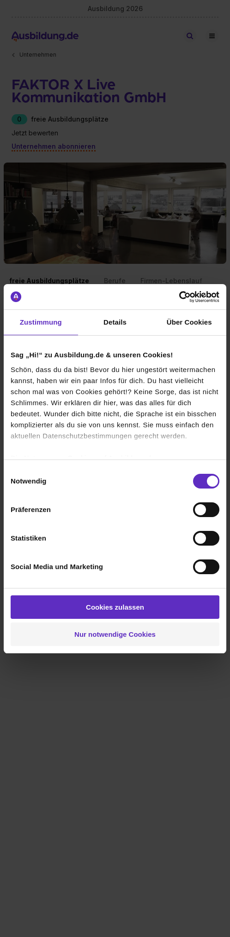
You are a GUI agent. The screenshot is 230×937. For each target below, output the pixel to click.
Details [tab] (115, 322)
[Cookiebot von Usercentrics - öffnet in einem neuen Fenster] (179, 297)
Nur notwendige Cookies (115, 634)
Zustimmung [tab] (41, 322)
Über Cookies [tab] (189, 322)
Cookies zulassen (115, 607)
